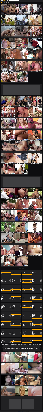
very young (13, 347)
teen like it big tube (17, 347)
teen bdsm (19, 344)
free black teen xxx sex (38, 347)
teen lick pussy (32, 351)
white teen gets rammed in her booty (6, 347)
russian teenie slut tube (23, 348)
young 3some (21, 351)
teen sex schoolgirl (16, 351)
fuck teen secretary (32, 347)
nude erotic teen (34, 344)
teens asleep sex (13, 348)
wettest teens (27, 347)
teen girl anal (8, 344)
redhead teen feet (39, 344)
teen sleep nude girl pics (27, 351)
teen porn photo (18, 348)
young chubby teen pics (14, 344)
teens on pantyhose (11, 351)
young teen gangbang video (7, 348)
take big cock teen (23, 347)
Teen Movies (4, 0)
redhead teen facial (4, 344)
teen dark (30, 344)
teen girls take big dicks (30, 348)
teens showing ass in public (24, 344)
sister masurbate (37, 348)
